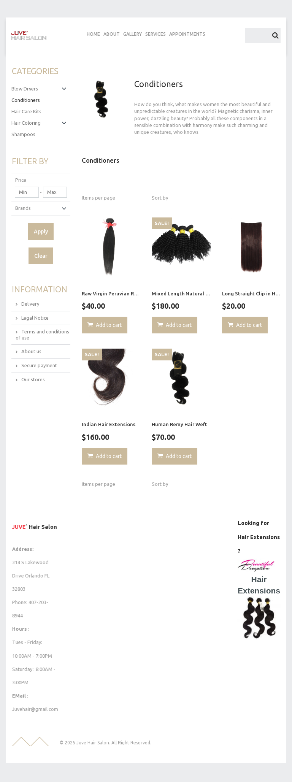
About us (31, 351)
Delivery (30, 303)
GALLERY (132, 34)
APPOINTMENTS (187, 34)
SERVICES (155, 34)
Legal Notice (35, 317)
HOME (93, 34)
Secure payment (39, 365)
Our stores (33, 378)
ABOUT (111, 34)
